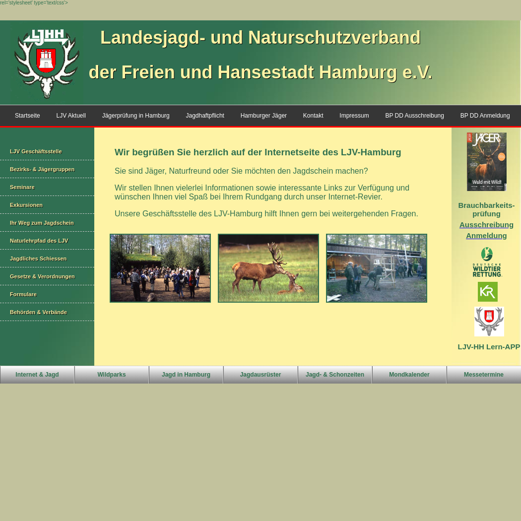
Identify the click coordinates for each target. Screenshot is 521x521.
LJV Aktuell (70, 115)
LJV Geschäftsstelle (36, 151)
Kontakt (313, 115)
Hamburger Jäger (264, 115)
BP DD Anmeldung (485, 115)
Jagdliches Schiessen (38, 258)
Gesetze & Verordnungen (42, 276)
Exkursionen (26, 205)
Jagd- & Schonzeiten (335, 374)
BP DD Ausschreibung (414, 115)
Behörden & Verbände (38, 312)
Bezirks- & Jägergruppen (42, 169)
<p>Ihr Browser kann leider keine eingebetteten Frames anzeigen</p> (273, 246)
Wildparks (111, 374)
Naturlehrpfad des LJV (39, 241)
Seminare (22, 187)
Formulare (23, 294)
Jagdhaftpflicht (205, 115)
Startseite (27, 115)
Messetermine (484, 374)
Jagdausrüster (260, 374)
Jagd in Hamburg (186, 374)
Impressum (354, 115)
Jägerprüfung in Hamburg (136, 115)
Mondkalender (409, 374)
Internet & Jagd (37, 374)
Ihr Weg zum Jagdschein (42, 223)
